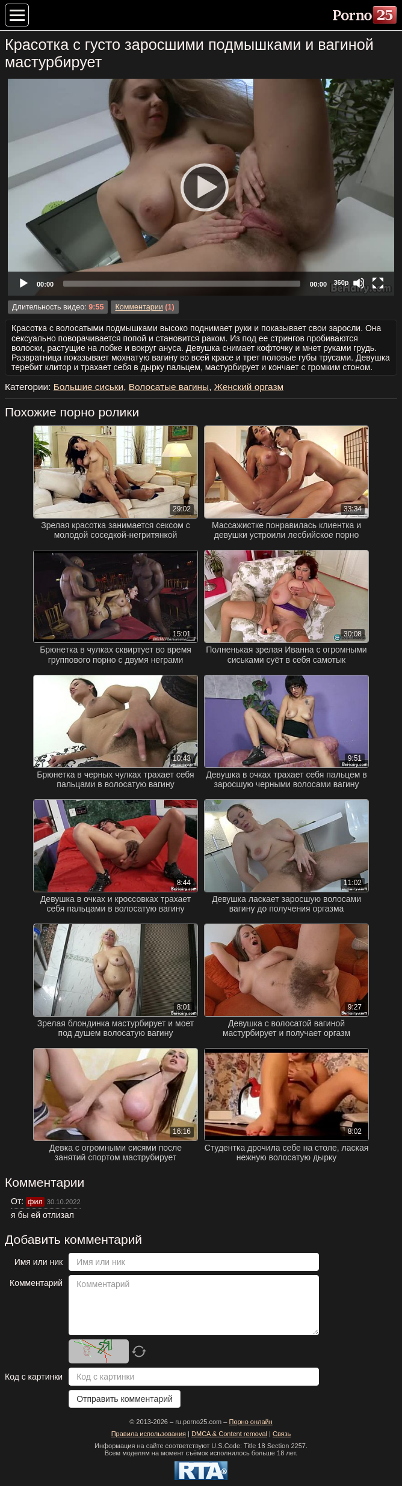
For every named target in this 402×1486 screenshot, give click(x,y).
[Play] (201, 187)
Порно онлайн (250, 1421)
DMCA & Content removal (229, 1433)
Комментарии (138, 307)
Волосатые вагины (169, 387)
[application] (201, 187)
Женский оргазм (248, 387)
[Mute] (358, 283)
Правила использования (148, 1433)
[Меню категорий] (17, 15)
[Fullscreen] (378, 283)
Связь (282, 1433)
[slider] (181, 284)
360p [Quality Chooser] (340, 282)
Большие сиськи (88, 387)
